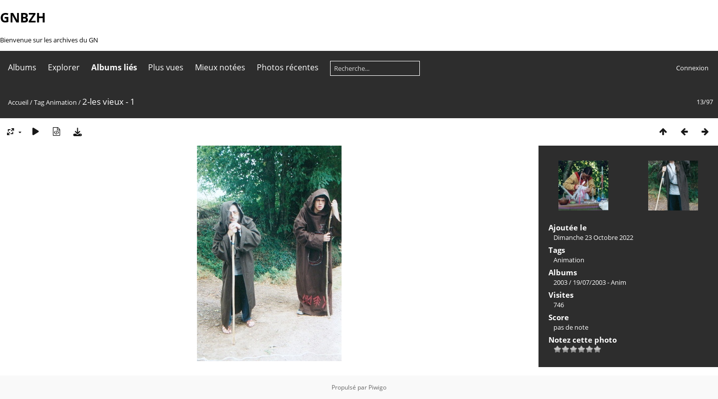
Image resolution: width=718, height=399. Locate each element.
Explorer (64, 67)
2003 (560, 282)
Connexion (692, 67)
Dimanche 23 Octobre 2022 (593, 237)
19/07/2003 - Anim (599, 282)
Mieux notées (220, 67)
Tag (39, 102)
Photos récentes (288, 67)
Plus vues (165, 67)
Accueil (18, 102)
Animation (61, 102)
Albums (22, 67)
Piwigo (377, 387)
